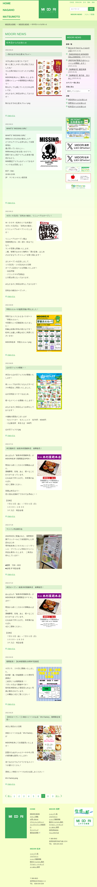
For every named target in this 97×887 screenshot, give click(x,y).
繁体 (88, 2)
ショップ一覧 (53, 814)
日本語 (72, 2)
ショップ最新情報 (54, 819)
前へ (9, 796)
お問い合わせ (34, 819)
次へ (57, 796)
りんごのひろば (54, 832)
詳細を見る (11, 116)
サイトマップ (34, 830)
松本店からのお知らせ (77, 107)
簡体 (93, 2)
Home (32, 809)
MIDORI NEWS (35, 814)
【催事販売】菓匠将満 (77, 69)
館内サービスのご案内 (56, 822)
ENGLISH (78, 2)
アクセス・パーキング (56, 824)
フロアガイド (53, 816)
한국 (84, 2)
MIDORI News (76, 14)
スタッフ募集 (89, 14)
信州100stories (53, 830)
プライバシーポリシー (37, 822)
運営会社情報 (34, 832)
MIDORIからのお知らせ (77, 100)
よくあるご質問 (54, 827)
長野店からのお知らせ (77, 103)
